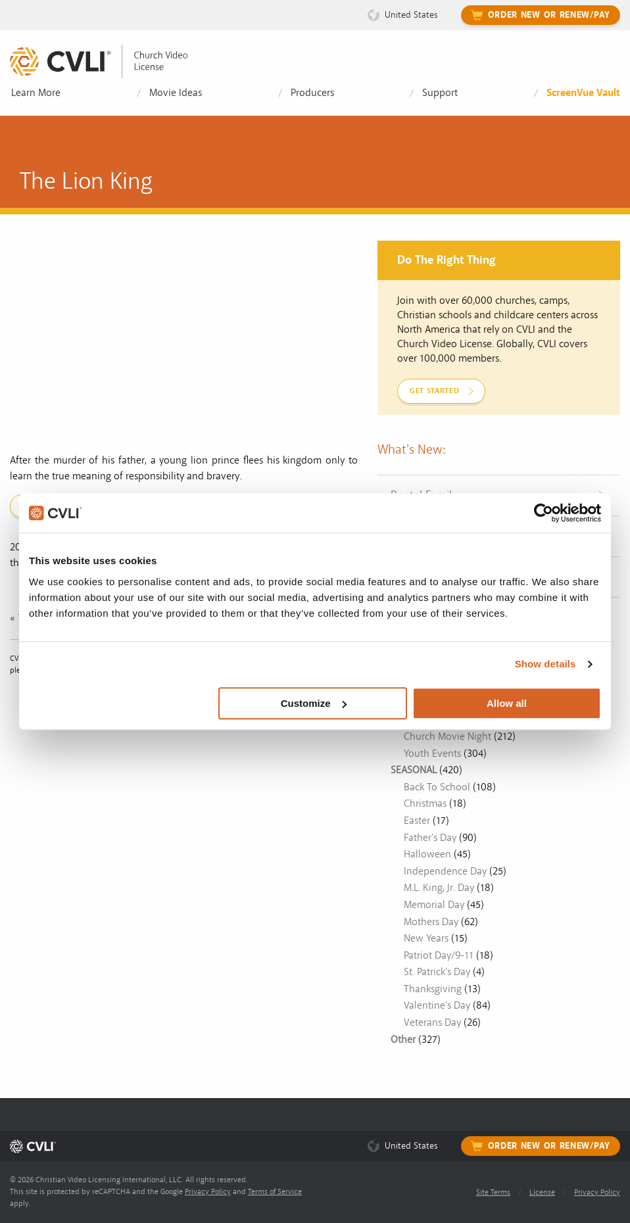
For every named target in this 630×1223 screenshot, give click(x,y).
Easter (417, 820)
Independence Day (445, 871)
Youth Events (432, 753)
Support (440, 92)
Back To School (437, 787)
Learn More (36, 92)
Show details (545, 663)
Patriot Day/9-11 (438, 955)
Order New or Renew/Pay (549, 15)
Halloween (427, 854)
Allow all (507, 703)
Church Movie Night (447, 736)
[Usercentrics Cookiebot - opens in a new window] (543, 513)
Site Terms (493, 1192)
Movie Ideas (175, 92)
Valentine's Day (437, 1005)
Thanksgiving (433, 988)
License (542, 1192)
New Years (426, 938)
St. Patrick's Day (437, 971)
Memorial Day (434, 904)
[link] (108, 61)
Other (403, 1039)
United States (411, 14)
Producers (312, 92)
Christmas (425, 803)
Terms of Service (275, 1192)
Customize (314, 703)
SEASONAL (414, 770)
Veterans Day (432, 1022)
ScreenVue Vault (583, 92)
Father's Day (430, 837)
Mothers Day (431, 921)
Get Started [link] (435, 391)
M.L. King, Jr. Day (439, 887)
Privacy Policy (208, 1192)
